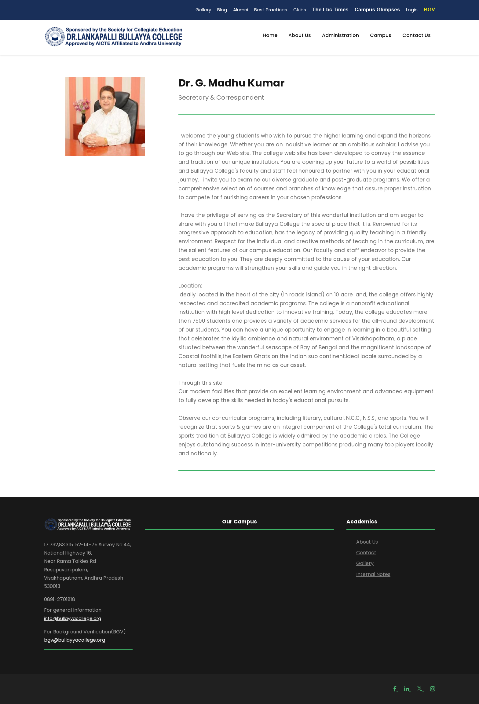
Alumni (240, 9)
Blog (222, 9)
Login (412, 9)
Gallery (203, 9)
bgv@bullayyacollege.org (74, 640)
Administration (340, 35)
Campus (380, 35)
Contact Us (416, 35)
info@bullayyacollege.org (72, 618)
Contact (366, 552)
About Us (299, 35)
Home (270, 35)
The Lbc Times (330, 10)
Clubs (299, 9)
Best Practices (270, 9)
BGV (429, 10)
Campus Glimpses (377, 10)
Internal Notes (373, 574)
